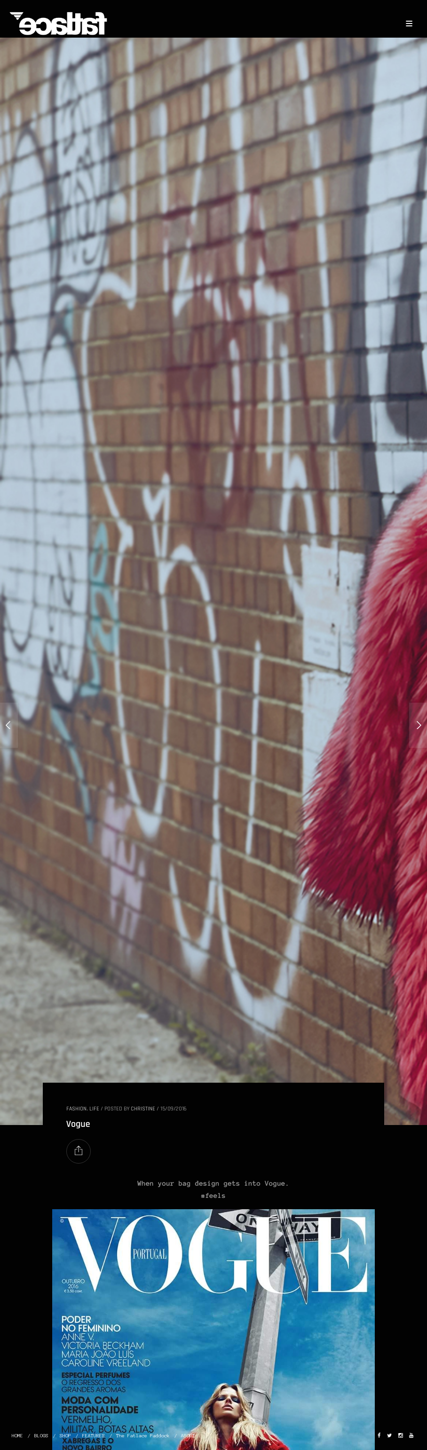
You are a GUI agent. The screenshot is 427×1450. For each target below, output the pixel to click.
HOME (17, 1435)
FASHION (76, 1108)
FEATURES (93, 1435)
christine (143, 1108)
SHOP (65, 1435)
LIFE (94, 1108)
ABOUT (188, 1435)
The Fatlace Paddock (143, 1435)
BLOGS (41, 1435)
